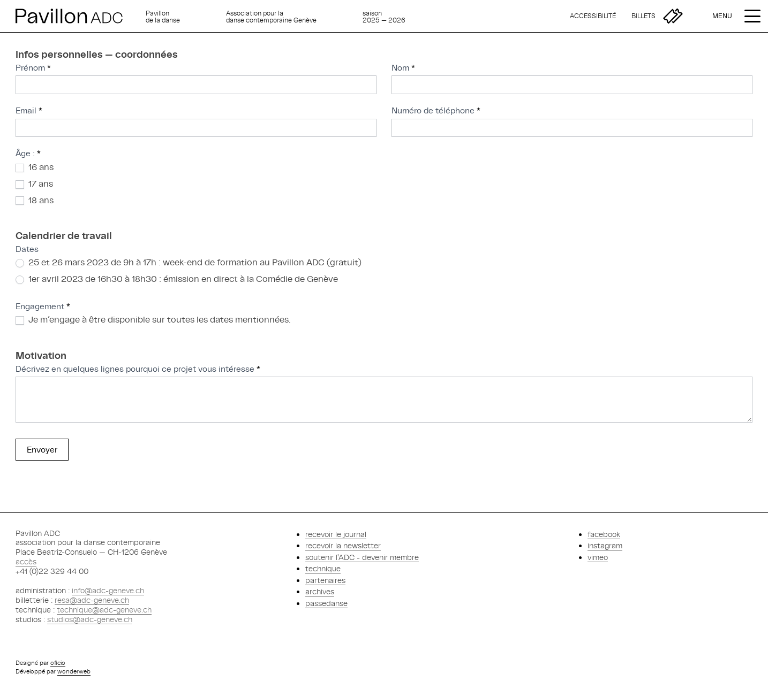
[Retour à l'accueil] (76, 16)
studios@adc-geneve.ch (89, 619)
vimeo (598, 557)
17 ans (34, 183)
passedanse (326, 603)
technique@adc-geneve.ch (104, 609)
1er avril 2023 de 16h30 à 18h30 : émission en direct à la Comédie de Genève (177, 278)
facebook (604, 534)
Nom (403, 68)
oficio (57, 663)
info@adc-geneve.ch (108, 590)
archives (319, 591)
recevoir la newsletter (343, 545)
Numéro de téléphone (435, 110)
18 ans (35, 200)
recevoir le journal (335, 534)
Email (29, 110)
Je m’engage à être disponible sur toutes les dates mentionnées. (153, 319)
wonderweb (74, 671)
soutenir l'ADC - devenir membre (362, 557)
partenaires (325, 580)
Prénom (33, 68)
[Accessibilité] (593, 16)
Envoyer (42, 450)
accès (26, 561)
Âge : (28, 153)
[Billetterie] (657, 16)
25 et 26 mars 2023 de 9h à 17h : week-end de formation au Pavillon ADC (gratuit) (189, 262)
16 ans (35, 167)
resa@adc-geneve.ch (92, 599)
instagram (605, 545)
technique (323, 568)
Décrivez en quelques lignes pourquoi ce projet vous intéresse (138, 369)
